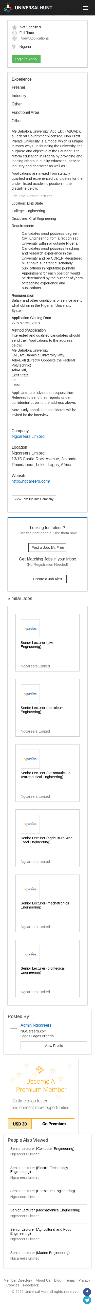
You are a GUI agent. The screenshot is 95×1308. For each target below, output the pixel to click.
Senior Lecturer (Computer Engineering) (42, 1149)
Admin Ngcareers (36, 1025)
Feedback (31, 1285)
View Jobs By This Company (33, 499)
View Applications (30, 38)
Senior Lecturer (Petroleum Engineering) (42, 1191)
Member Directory (18, 1280)
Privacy (84, 1280)
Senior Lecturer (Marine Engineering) (40, 1253)
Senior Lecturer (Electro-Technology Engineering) (39, 1170)
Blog (57, 1280)
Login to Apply (26, 59)
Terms (70, 1280)
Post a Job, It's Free (48, 548)
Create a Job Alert (47, 579)
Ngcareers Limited (28, 436)
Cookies (13, 1285)
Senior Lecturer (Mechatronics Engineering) (45, 1210)
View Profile (54, 1046)
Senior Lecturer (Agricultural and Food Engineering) (40, 1231)
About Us (43, 1280)
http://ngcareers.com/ (31, 481)
